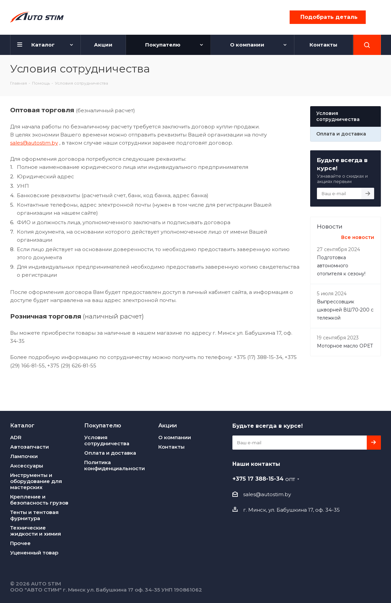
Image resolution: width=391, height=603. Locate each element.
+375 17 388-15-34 (263, 478)
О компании (174, 437)
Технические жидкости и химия (35, 530)
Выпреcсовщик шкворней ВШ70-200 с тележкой (345, 310)
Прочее (20, 543)
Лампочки (24, 456)
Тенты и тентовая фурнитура (34, 515)
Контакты (171, 447)
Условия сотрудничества (106, 440)
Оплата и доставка (110, 453)
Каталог (22, 425)
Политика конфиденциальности (114, 465)
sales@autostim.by (34, 143)
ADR (16, 437)
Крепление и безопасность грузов (39, 499)
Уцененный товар (34, 552)
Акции (167, 425)
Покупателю (102, 425)
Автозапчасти (29, 447)
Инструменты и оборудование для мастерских (36, 481)
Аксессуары (26, 465)
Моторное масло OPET (345, 346)
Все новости (357, 237)
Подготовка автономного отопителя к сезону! (341, 265)
